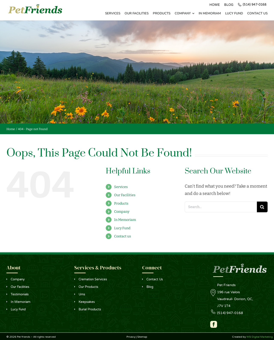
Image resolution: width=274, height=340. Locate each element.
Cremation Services (93, 279)
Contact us (122, 236)
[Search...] (221, 207)
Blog (149, 287)
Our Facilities (125, 195)
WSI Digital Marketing (259, 336)
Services (121, 187)
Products (121, 203)
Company (121, 211)
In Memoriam (125, 220)
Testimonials (20, 294)
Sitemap (142, 336)
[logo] (35, 5)
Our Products (88, 287)
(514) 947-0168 (254, 4)
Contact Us (154, 279)
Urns (82, 294)
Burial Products (90, 309)
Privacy (131, 336)
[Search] (262, 207)
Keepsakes (87, 302)
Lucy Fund (122, 228)
